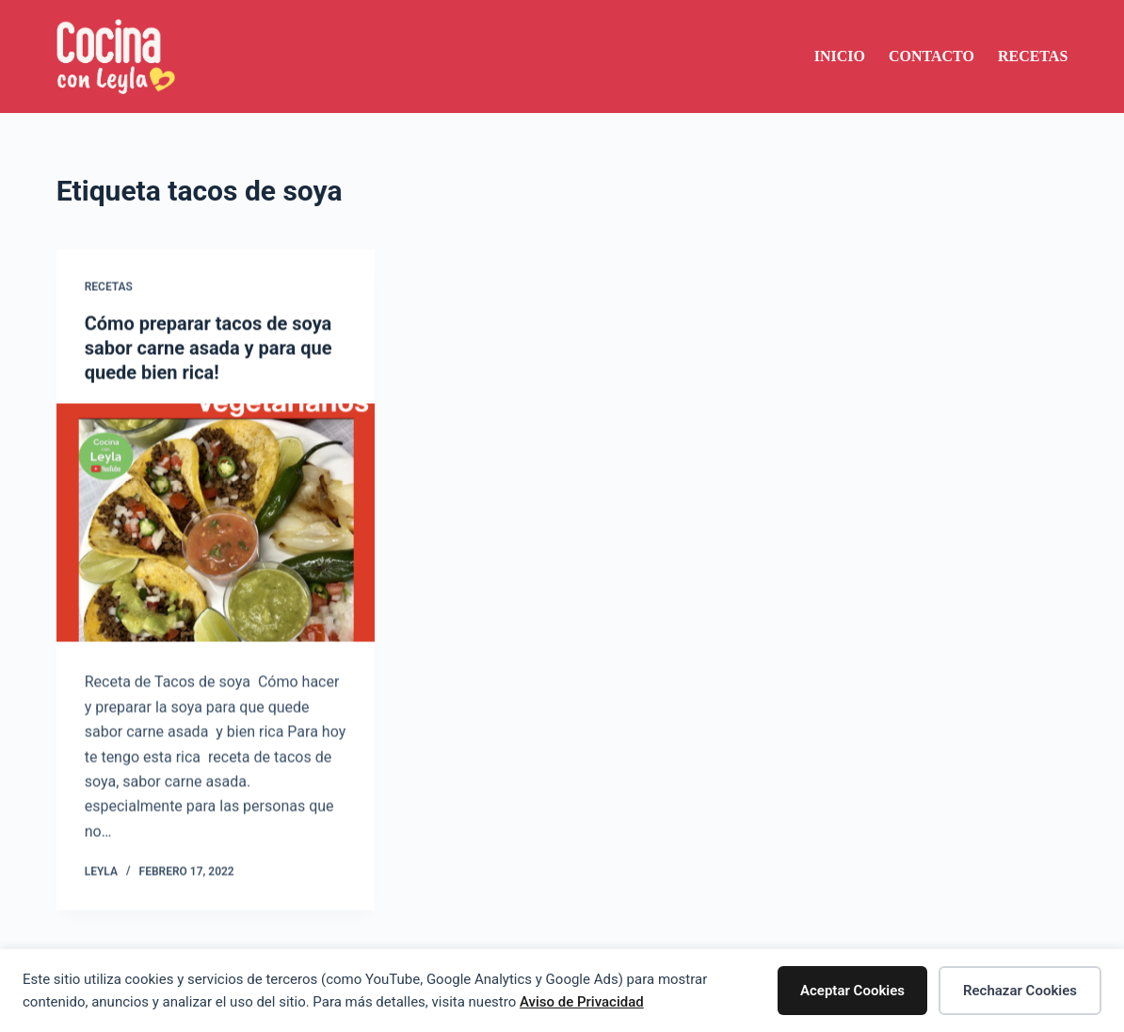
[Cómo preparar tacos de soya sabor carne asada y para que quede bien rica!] (215, 523)
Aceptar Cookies (852, 990)
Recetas (1033, 56)
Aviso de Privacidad (582, 1001)
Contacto (931, 56)
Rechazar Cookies (1020, 990)
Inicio (839, 56)
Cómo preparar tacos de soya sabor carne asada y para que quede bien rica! (208, 348)
